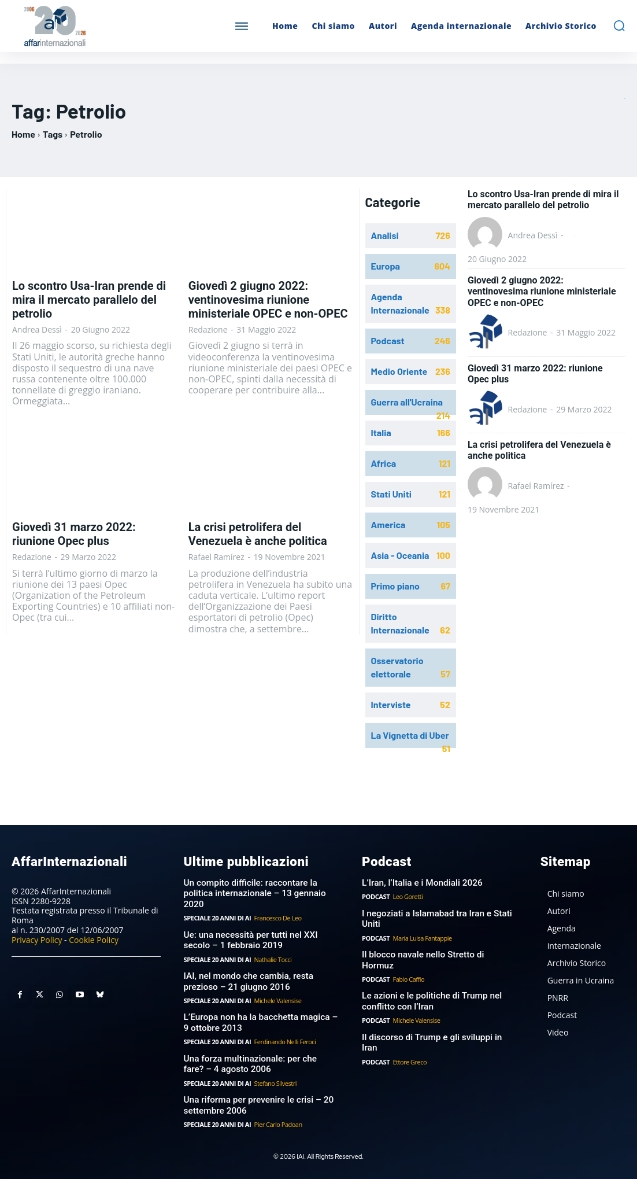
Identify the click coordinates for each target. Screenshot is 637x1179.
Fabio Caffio (408, 967)
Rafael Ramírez (216, 556)
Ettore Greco (409, 1037)
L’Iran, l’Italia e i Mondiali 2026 (420, 882)
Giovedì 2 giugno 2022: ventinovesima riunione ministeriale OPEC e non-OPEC (268, 299)
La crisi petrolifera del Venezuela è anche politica (257, 534)
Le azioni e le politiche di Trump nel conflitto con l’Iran (430, 988)
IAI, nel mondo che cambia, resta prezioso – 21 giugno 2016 (247, 979)
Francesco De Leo (277, 916)
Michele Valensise (277, 998)
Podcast (375, 895)
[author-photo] (487, 235)
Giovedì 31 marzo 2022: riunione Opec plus (74, 534)
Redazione (208, 329)
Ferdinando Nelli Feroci (284, 1038)
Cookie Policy (93, 939)
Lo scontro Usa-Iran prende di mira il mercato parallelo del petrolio (89, 299)
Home (23, 133)
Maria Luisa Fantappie (421, 937)
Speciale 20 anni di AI (217, 916)
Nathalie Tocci (272, 957)
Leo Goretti (407, 895)
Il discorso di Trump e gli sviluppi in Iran (438, 1024)
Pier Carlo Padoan (277, 1119)
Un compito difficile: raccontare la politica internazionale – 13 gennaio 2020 (253, 892)
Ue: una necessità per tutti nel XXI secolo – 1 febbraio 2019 (249, 939)
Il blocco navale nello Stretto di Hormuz (438, 953)
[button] (619, 25)
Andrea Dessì (37, 329)
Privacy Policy (37, 939)
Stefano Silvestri (274, 1079)
